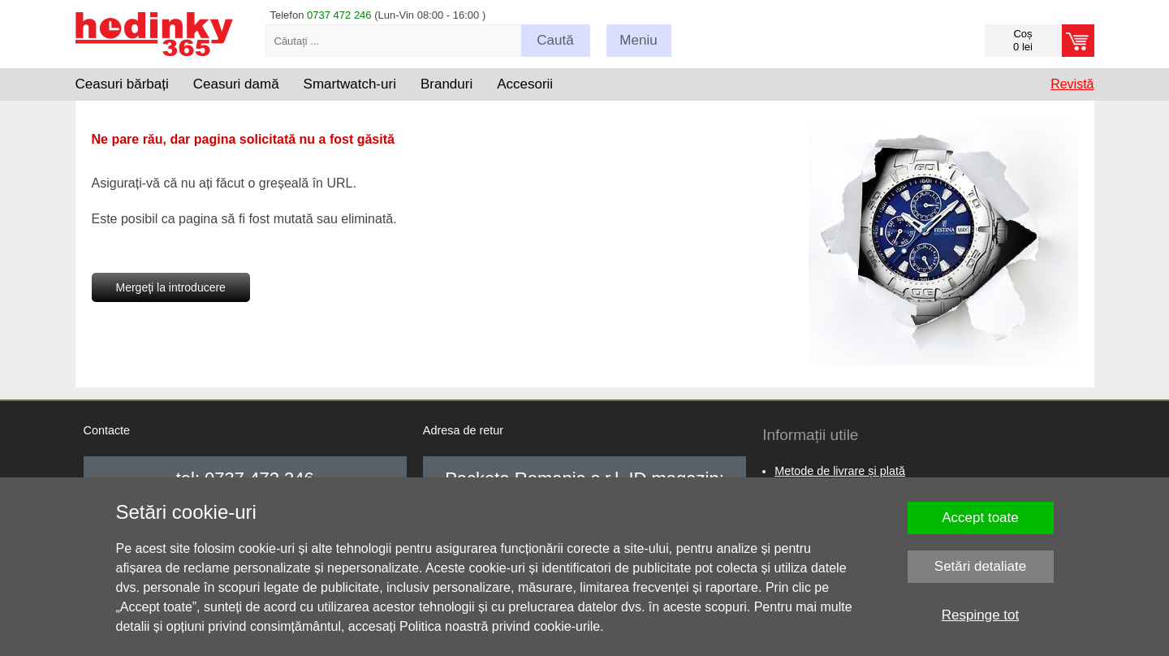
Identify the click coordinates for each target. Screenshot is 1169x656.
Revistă (1072, 84)
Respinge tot (980, 615)
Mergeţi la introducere (171, 287)
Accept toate (980, 517)
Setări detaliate (980, 566)
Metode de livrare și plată (839, 470)
